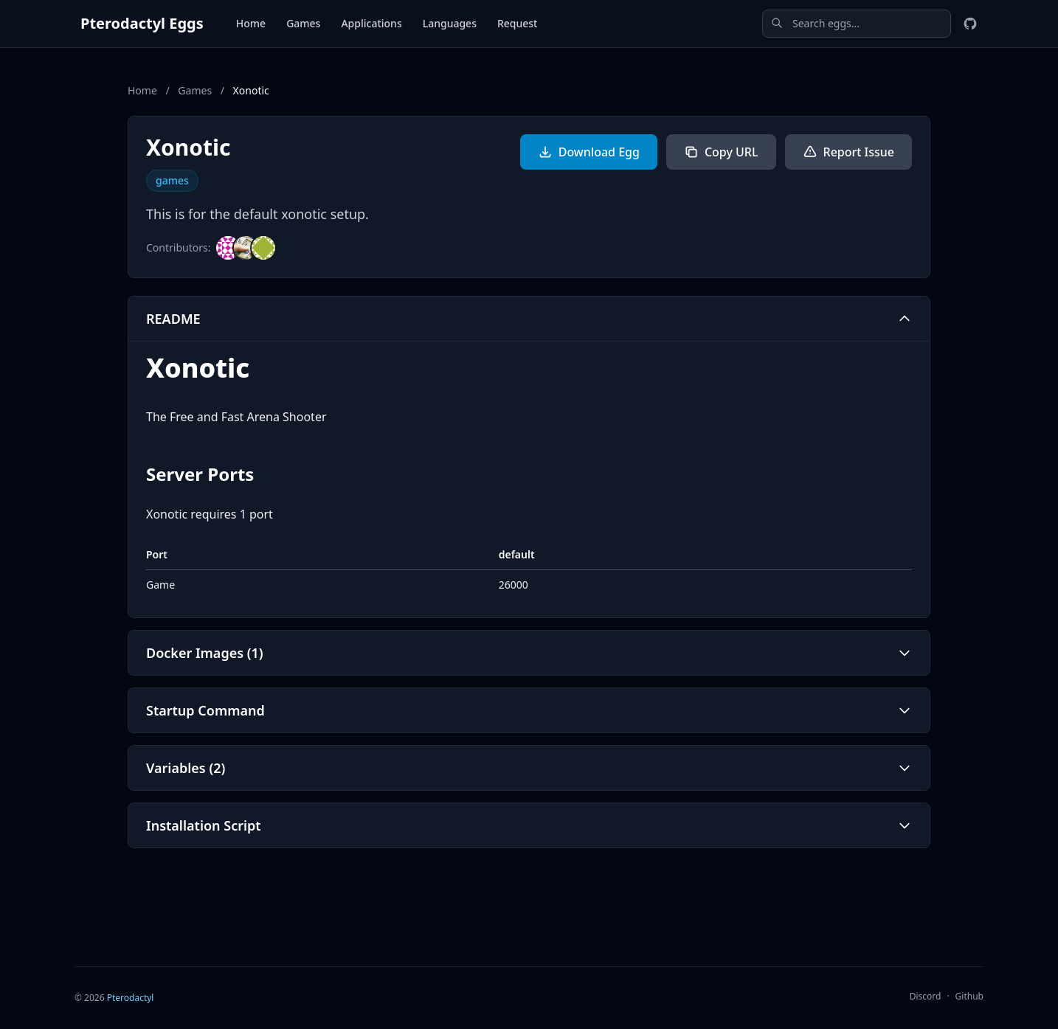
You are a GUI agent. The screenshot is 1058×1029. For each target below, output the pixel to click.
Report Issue (848, 152)
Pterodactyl (130, 997)
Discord (925, 996)
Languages (450, 23)
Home (251, 23)
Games (303, 23)
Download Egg (589, 152)
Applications (371, 23)
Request (517, 23)
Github (969, 996)
